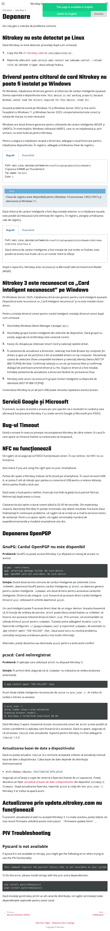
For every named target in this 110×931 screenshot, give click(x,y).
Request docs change (63, 922)
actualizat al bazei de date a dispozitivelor (49, 782)
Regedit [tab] (10, 155)
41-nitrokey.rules (33, 53)
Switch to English (67, 14)
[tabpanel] (55, 171)
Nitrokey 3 (20, 10)
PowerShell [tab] (28, 155)
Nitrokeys (7, 10)
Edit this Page (43, 922)
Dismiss (98, 14)
